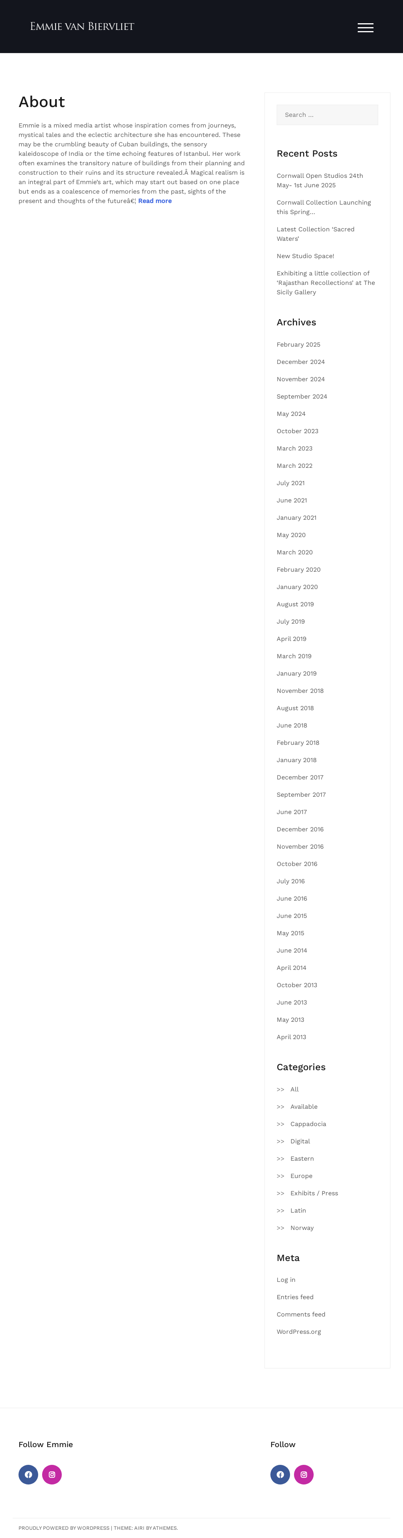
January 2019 (297, 673)
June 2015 (292, 915)
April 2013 (291, 1037)
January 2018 (297, 760)
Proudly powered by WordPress (63, 1528)
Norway (302, 1228)
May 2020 (291, 535)
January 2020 (297, 587)
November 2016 (300, 846)
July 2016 (291, 881)
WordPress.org (299, 1331)
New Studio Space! (305, 256)
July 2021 (291, 483)
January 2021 (296, 517)
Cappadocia (308, 1124)
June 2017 (292, 812)
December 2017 (300, 777)
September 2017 (301, 794)
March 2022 (294, 465)
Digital (300, 1141)
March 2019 (294, 656)
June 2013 (292, 1002)
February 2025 (298, 344)
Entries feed (295, 1297)
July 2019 (291, 621)
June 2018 (292, 725)
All (294, 1089)
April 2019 (292, 639)
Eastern (302, 1158)
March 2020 (295, 552)
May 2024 (291, 413)
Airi (139, 1528)
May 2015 (290, 933)
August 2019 (295, 604)
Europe (301, 1176)
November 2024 (301, 379)
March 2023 (294, 448)
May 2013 (290, 1019)
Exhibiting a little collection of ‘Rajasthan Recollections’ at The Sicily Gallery (326, 283)
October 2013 (297, 985)
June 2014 (292, 950)
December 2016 (300, 829)
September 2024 (302, 396)
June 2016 (292, 898)
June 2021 (292, 500)
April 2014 (292, 967)
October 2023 (297, 431)
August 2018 (295, 708)
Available (304, 1106)
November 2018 (300, 690)
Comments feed (301, 1314)
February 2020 (299, 569)
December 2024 (301, 362)
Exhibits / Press (314, 1193)
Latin (298, 1210)
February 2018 (298, 742)
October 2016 (297, 864)
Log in (286, 1279)
